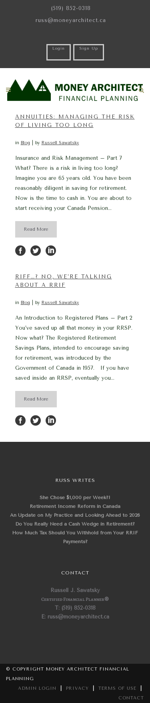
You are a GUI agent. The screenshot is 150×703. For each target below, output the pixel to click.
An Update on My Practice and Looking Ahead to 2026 (75, 515)
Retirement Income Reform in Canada (75, 506)
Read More (36, 229)
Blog (25, 142)
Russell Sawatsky (60, 142)
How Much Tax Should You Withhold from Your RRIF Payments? (75, 537)
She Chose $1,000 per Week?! (75, 497)
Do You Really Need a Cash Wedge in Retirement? (75, 524)
